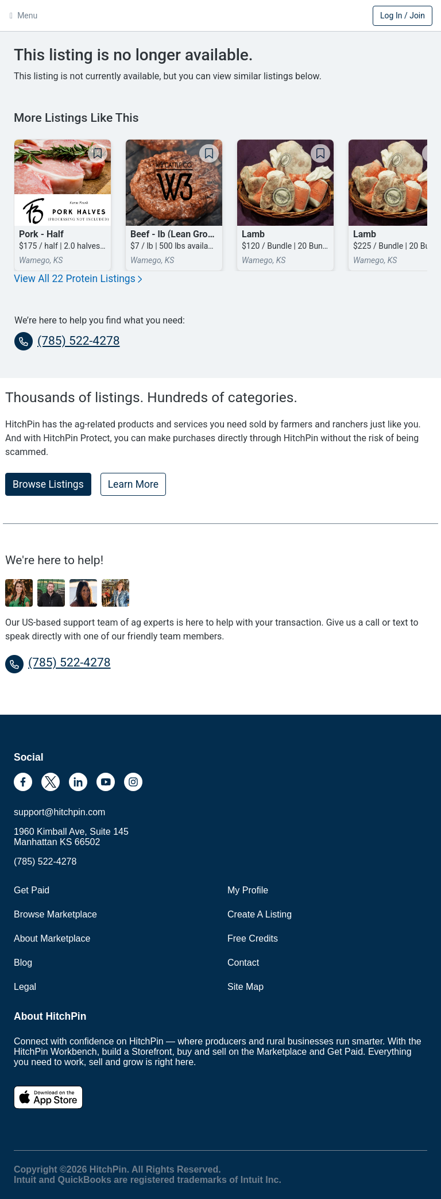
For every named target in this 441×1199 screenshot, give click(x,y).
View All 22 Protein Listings (78, 278)
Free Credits (252, 938)
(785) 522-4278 (67, 341)
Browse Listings (48, 484)
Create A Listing (259, 914)
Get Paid (31, 890)
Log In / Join (402, 15)
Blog (23, 962)
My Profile (247, 890)
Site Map (245, 987)
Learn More (133, 484)
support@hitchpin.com (59, 812)
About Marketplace (52, 938)
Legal (25, 987)
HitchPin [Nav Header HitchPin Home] (220, 16)
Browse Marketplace (55, 914)
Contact (243, 962)
